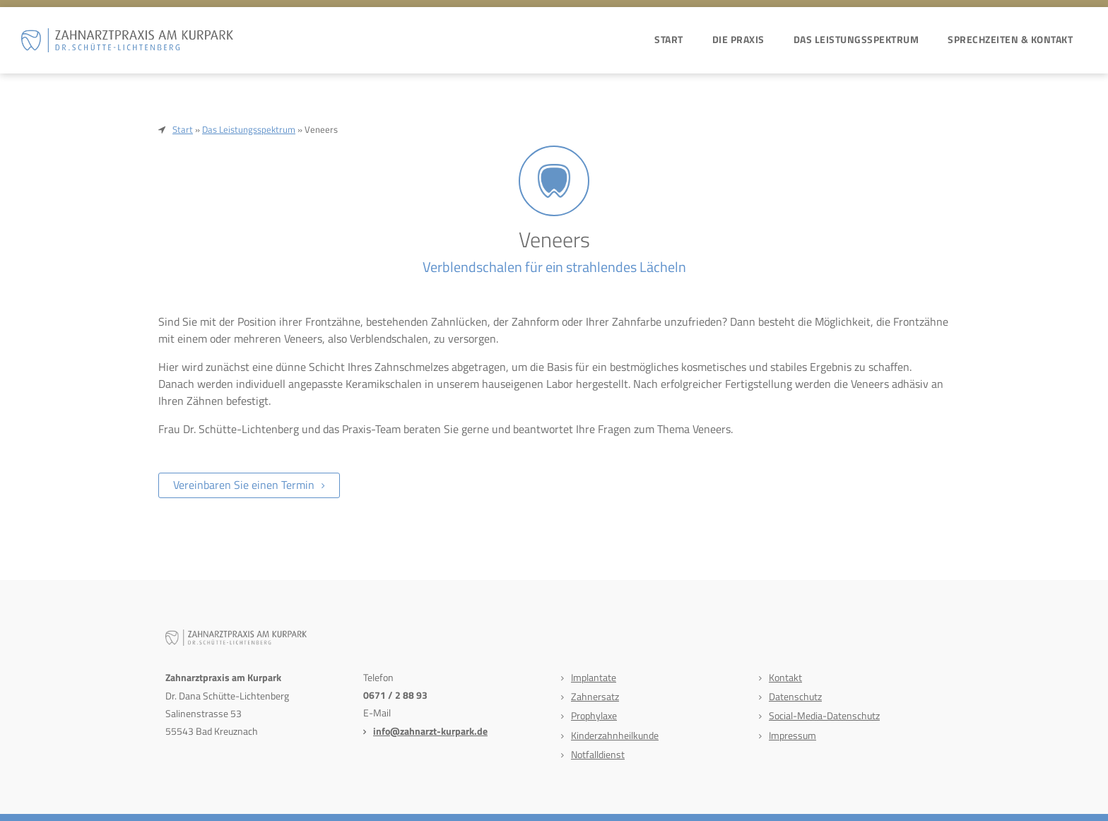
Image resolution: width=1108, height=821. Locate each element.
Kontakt (785, 677)
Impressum (792, 735)
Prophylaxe (594, 715)
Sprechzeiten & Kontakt (1010, 39)
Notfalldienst (598, 754)
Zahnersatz (595, 696)
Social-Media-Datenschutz (824, 715)
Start (668, 39)
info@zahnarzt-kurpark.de (430, 730)
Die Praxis (738, 39)
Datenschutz (795, 696)
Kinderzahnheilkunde (615, 735)
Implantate (593, 677)
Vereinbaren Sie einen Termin (243, 484)
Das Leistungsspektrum (856, 39)
